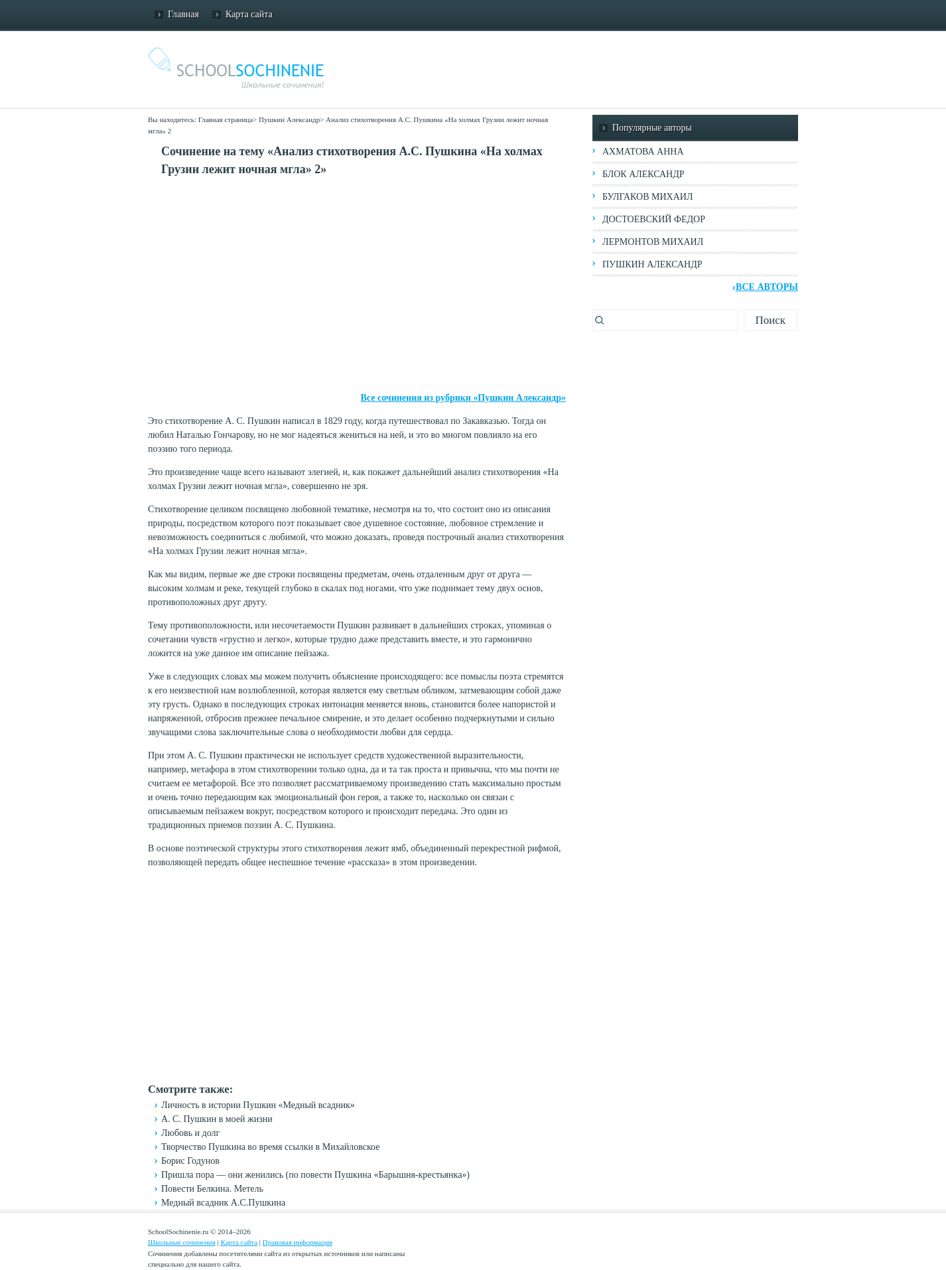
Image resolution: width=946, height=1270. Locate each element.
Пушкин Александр (289, 119)
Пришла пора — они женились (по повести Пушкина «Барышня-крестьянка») (315, 1175)
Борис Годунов (190, 1161)
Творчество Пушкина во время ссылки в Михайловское (270, 1147)
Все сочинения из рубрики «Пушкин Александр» (463, 398)
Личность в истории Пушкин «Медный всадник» (258, 1105)
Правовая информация (297, 1242)
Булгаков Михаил (647, 197)
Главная (183, 14)
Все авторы (767, 287)
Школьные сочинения (182, 1242)
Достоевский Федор (653, 219)
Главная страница (225, 119)
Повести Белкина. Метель (212, 1189)
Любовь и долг (190, 1133)
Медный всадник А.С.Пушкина (223, 1203)
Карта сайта (249, 14)
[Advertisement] (357, 285)
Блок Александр (643, 174)
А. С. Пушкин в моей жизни (217, 1119)
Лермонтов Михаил (652, 242)
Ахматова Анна (643, 152)
